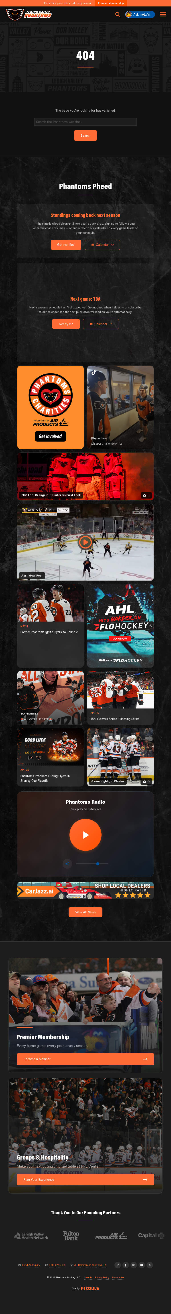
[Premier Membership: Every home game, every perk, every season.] (85, 1015)
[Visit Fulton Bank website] (75, 1236)
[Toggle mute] (67, 863)
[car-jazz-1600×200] (85, 890)
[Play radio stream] (85, 835)
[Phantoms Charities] (50, 407)
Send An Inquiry (31, 1265)
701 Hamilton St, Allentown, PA (90, 1265)
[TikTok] (117, 1265)
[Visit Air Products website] (115, 1236)
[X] (150, 1265)
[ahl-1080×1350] (120, 625)
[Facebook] (125, 1265)
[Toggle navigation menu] (163, 14)
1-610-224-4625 (57, 1265)
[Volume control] (92, 863)
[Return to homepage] (28, 14)
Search (88, 1277)
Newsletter (118, 1277)
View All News (85, 912)
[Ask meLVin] (140, 14)
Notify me (66, 324)
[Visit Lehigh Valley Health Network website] (35, 1236)
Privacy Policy (102, 1277)
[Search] (85, 121)
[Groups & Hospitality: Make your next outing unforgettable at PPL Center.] (85, 1136)
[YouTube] (141, 1265)
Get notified (66, 244)
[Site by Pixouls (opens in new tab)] (90, 1288)
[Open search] (117, 14)
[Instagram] (133, 1265)
